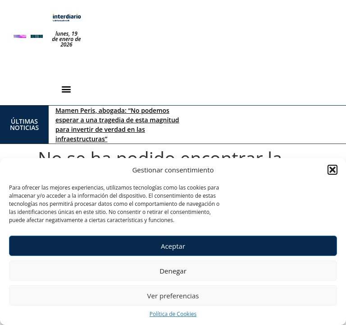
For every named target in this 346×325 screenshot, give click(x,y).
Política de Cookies (173, 314)
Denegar (173, 270)
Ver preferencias (173, 295)
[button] (332, 169)
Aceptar (173, 246)
